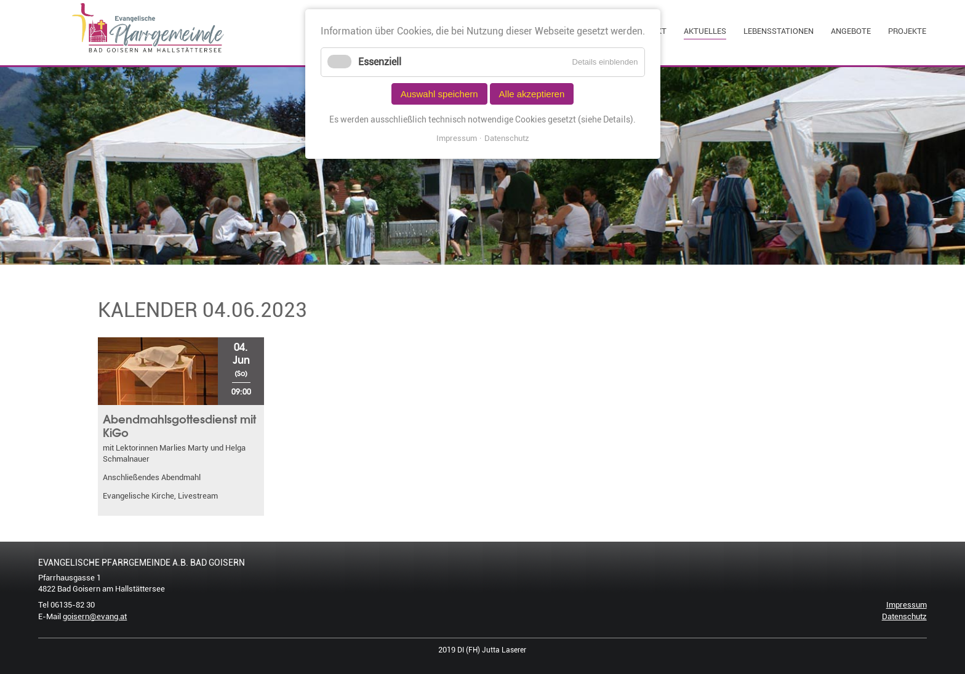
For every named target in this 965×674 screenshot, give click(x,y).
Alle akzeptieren (532, 94)
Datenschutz (904, 616)
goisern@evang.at (95, 616)
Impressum (906, 604)
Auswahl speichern (439, 94)
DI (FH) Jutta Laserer (491, 650)
